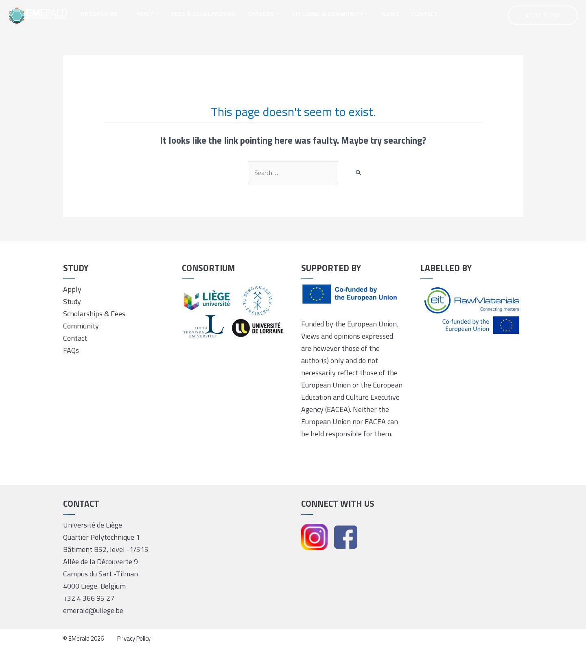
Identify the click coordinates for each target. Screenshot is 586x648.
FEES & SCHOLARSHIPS (203, 13)
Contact (75, 338)
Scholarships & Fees (94, 313)
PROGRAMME (102, 13)
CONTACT (424, 13)
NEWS (390, 13)
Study (72, 301)
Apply (72, 289)
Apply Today (543, 15)
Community (81, 325)
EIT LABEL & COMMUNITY (330, 13)
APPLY (147, 13)
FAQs (71, 350)
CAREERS (264, 13)
